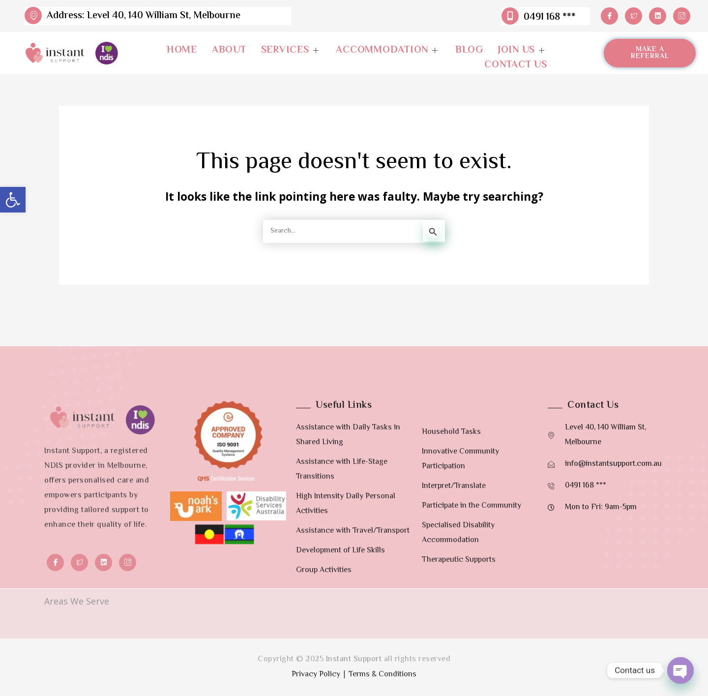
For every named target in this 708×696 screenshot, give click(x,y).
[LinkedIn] (657, 16)
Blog (469, 50)
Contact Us (515, 65)
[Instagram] (681, 16)
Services (291, 50)
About (229, 50)
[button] (13, 199)
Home (182, 50)
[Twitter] (633, 16)
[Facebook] (609, 16)
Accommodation (388, 50)
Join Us (522, 50)
